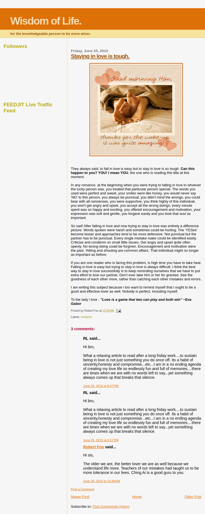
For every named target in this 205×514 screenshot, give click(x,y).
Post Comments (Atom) (111, 506)
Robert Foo (93, 447)
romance (86, 316)
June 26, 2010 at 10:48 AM (101, 481)
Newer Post (80, 497)
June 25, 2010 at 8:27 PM (100, 385)
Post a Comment (82, 489)
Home (137, 497)
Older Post (193, 497)
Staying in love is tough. (100, 56)
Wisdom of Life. (45, 21)
